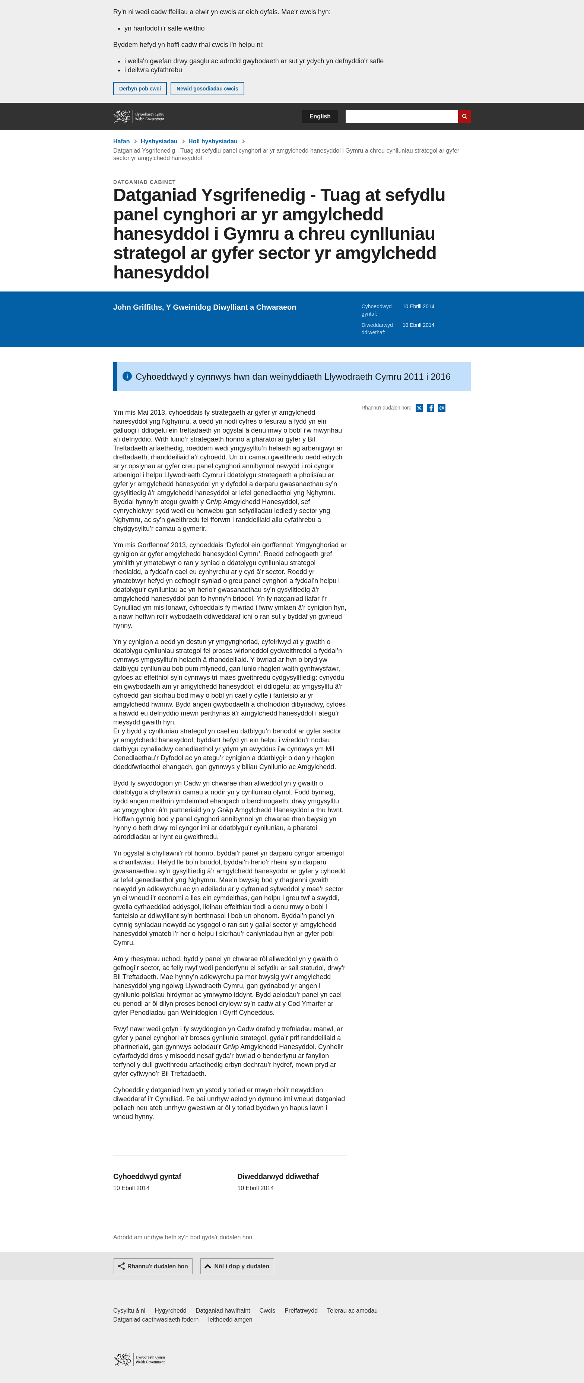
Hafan (121, 141)
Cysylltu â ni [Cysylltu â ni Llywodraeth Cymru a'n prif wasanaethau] (129, 1310)
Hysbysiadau (159, 141)
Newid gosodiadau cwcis (207, 89)
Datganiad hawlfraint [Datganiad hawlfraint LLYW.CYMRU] (223, 1310)
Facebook (430, 408)
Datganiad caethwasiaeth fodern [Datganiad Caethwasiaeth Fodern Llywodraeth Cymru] (156, 1319)
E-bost (441, 408)
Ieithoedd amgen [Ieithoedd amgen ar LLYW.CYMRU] (230, 1319)
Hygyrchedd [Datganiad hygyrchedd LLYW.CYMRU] (170, 1310)
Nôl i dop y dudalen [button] (241, 1266)
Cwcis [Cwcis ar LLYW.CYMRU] (268, 1310)
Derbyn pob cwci (140, 89)
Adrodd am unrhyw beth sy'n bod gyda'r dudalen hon (182, 1237)
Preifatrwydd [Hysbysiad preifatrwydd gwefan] (301, 1310)
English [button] (320, 116)
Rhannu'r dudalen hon (157, 1266)
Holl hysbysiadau (213, 141)
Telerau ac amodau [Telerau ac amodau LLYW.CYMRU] (352, 1310)
